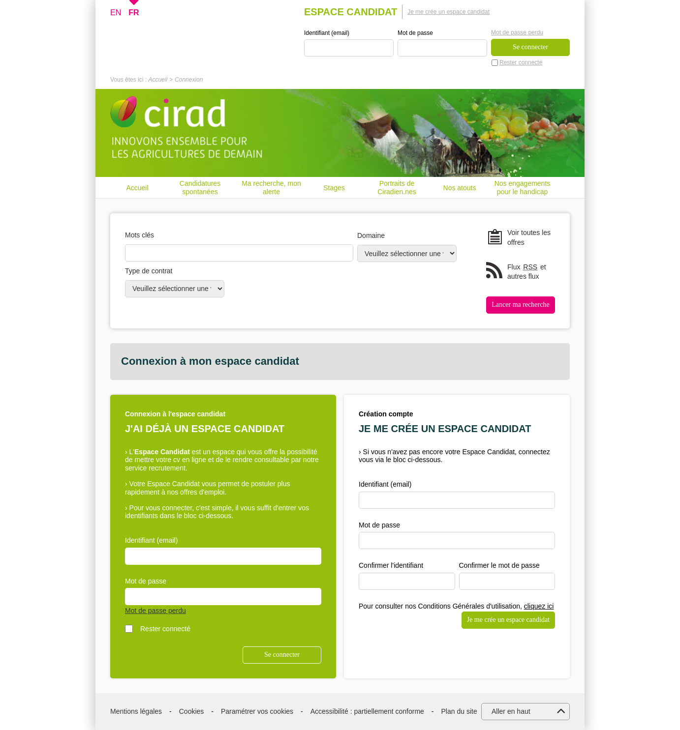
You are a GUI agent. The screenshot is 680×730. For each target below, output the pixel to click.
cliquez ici (539, 606)
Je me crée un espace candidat (448, 11)
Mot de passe (415, 32)
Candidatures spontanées (200, 187)
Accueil (157, 79)
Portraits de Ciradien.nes (396, 187)
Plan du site (459, 711)
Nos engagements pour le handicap (523, 187)
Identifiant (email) (326, 32)
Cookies (191, 711)
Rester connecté (520, 62)
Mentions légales (136, 711)
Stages (334, 188)
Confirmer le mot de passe (499, 565)
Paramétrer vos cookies (257, 711)
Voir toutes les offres (529, 237)
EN (115, 12)
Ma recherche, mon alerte (271, 187)
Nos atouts (459, 188)
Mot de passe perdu (517, 32)
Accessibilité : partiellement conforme (367, 711)
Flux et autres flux (526, 272)
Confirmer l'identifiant (391, 565)
